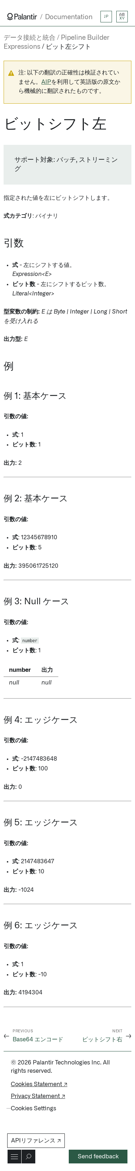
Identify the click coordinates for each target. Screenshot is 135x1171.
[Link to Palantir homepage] (22, 16)
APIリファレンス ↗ (36, 1141)
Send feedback (98, 1156)
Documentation (69, 17)
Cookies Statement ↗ (39, 1084)
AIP (46, 82)
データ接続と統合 (29, 38)
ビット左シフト (68, 47)
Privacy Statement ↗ (38, 1096)
